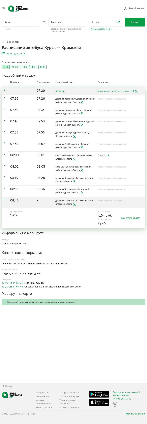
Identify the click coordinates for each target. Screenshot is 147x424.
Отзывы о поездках (69, 407)
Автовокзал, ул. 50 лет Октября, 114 (115, 91)
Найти (135, 22)
